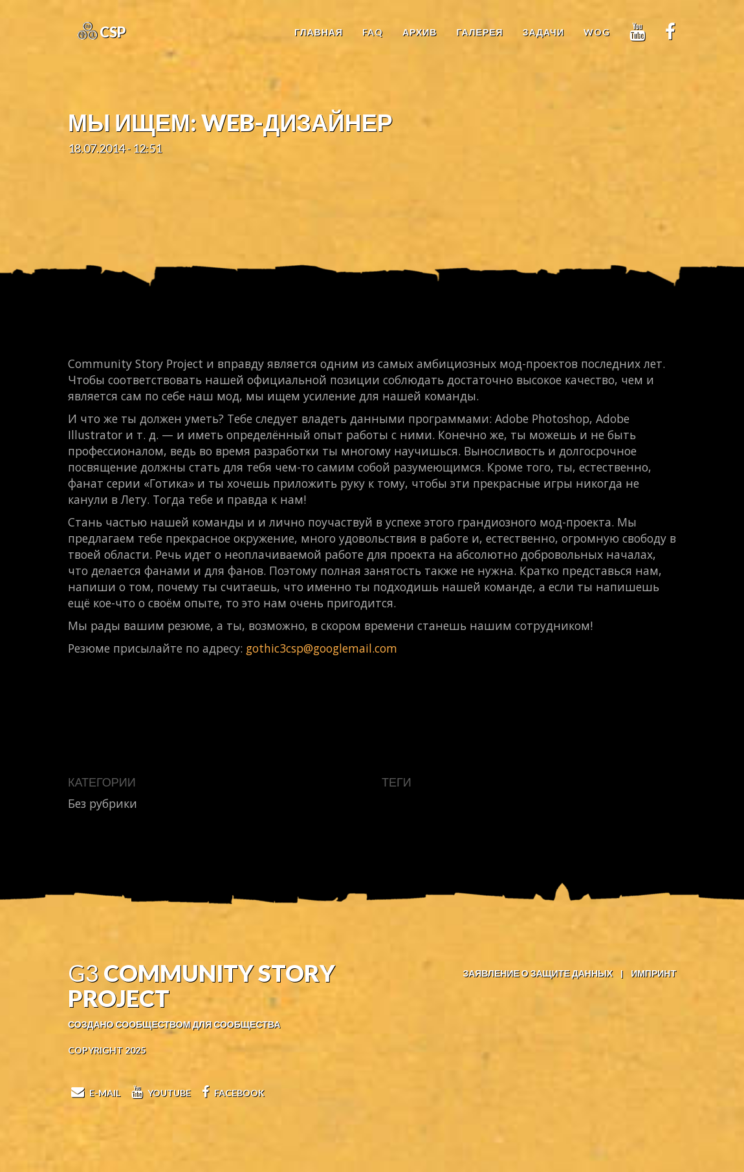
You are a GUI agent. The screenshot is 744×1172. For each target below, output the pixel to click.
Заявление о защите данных (538, 973)
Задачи (543, 32)
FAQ (372, 32)
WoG (597, 32)
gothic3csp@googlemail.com (321, 648)
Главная (318, 32)
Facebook (232, 1092)
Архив (419, 32)
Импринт (653, 973)
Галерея (479, 32)
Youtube (159, 1092)
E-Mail (94, 1092)
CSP (111, 32)
